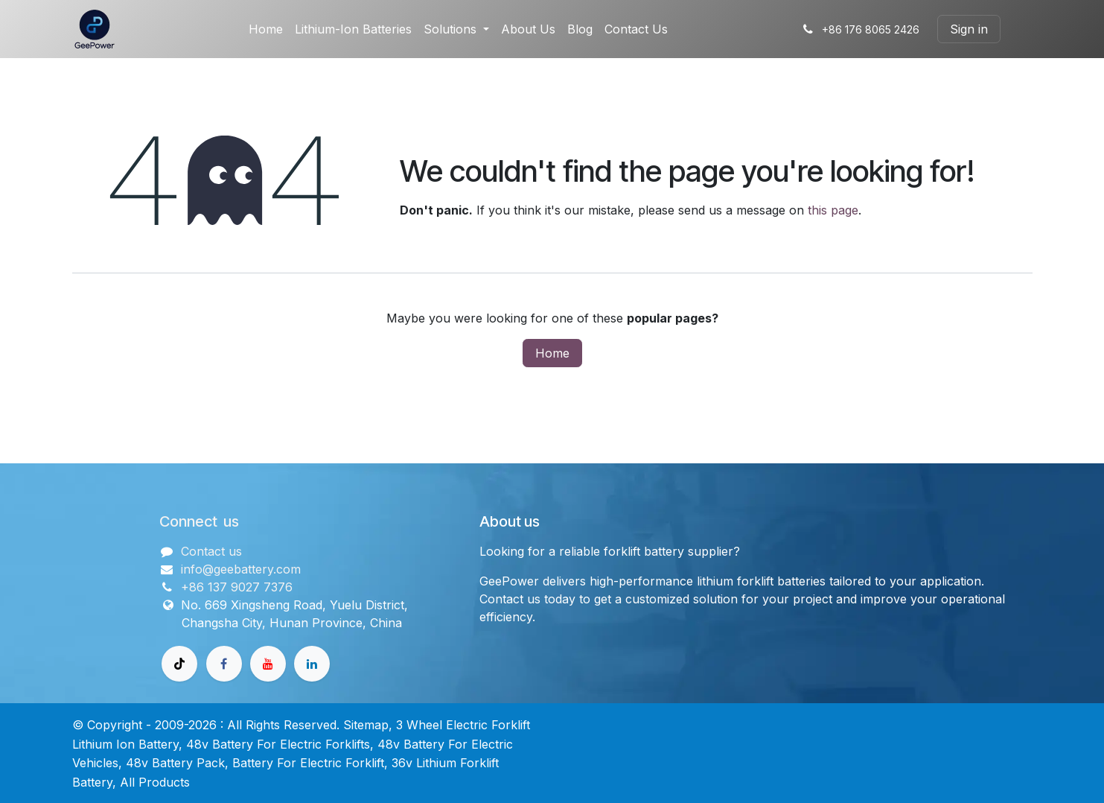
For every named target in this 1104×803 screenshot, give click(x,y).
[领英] (312, 664)
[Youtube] (268, 664)
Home (552, 353)
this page (833, 210)
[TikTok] (179, 664)
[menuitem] (266, 29)
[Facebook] (224, 664)
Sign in (969, 29)
